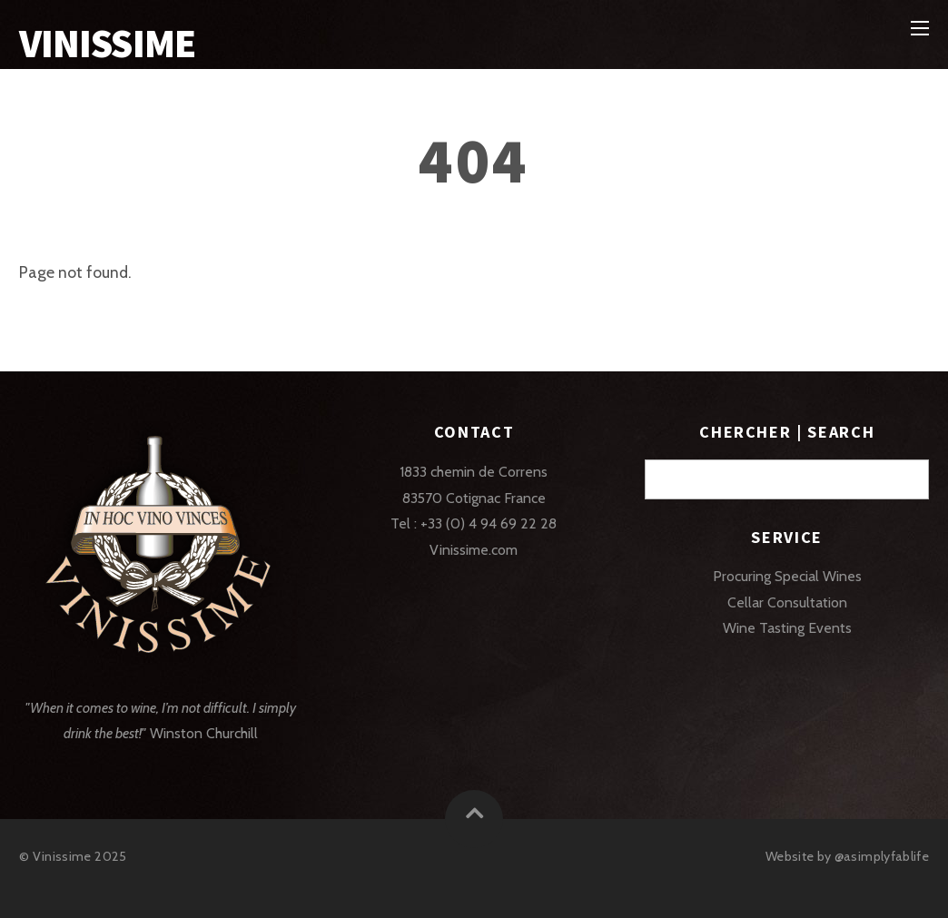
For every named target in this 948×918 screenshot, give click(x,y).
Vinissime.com (474, 549)
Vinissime (62, 856)
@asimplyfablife (881, 856)
